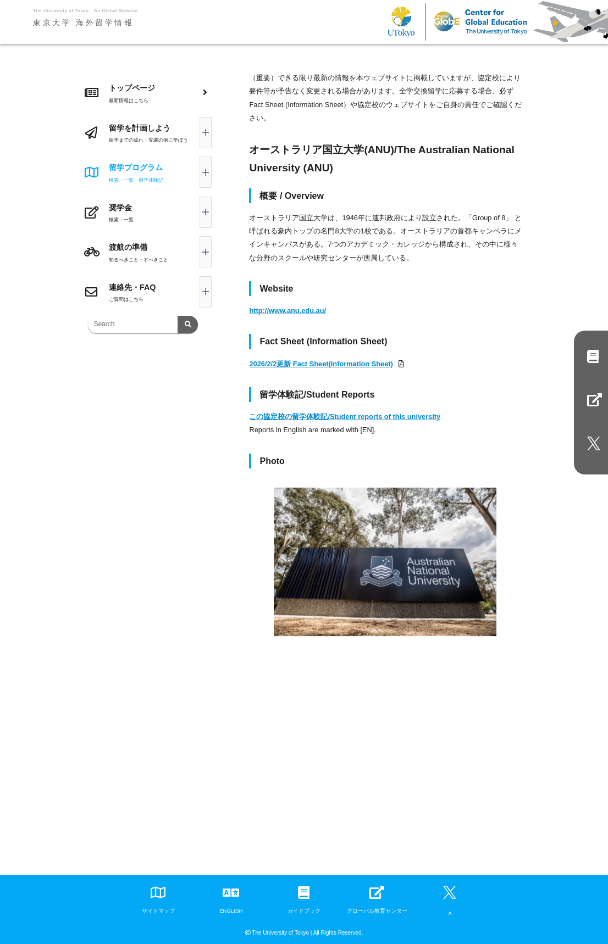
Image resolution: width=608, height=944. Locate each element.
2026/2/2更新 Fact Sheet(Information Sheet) (321, 364)
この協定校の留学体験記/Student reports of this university (344, 416)
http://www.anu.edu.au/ (287, 310)
